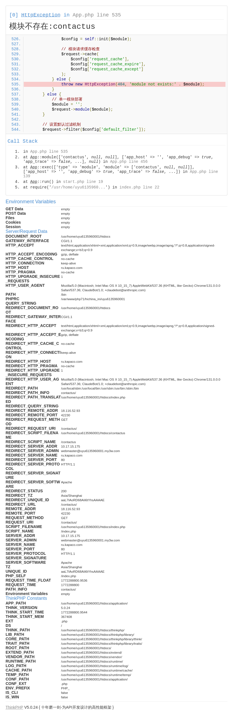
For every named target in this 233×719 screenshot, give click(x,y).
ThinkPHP (14, 707)
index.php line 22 (139, 187)
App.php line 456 (129, 161)
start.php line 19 (83, 182)
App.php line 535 (97, 15)
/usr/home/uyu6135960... (78, 187)
